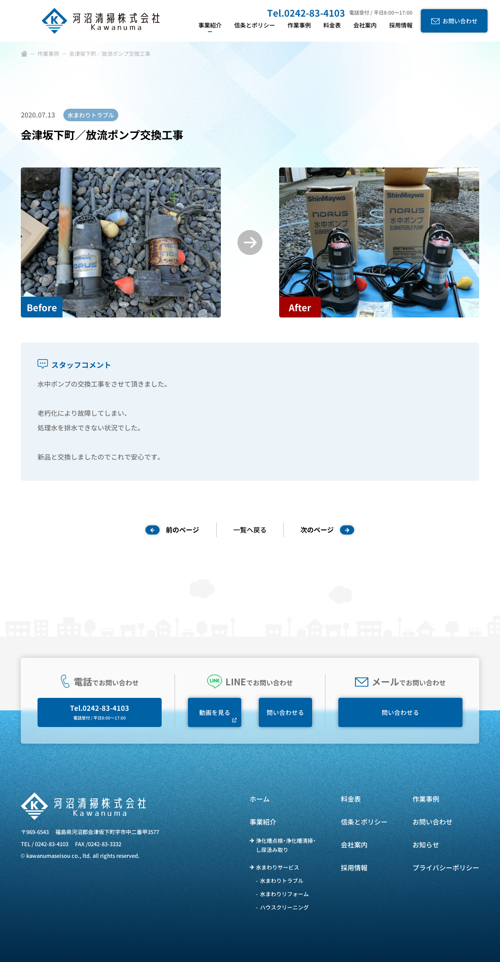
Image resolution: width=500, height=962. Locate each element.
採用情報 (354, 867)
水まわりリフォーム (284, 894)
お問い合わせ (432, 822)
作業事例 (48, 53)
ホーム (260, 799)
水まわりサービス (277, 867)
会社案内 (354, 845)
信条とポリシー (364, 822)
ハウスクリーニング (284, 907)
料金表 (351, 799)
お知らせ (425, 845)
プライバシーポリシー (445, 867)
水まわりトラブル (281, 881)
